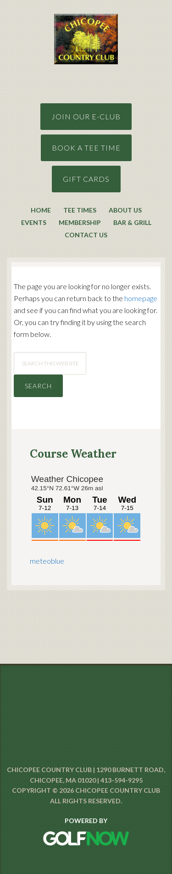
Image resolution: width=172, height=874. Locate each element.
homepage (140, 298)
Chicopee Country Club (86, 23)
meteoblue (47, 560)
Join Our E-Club (86, 116)
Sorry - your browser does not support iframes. (86, 506)
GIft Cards (86, 178)
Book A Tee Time (86, 147)
